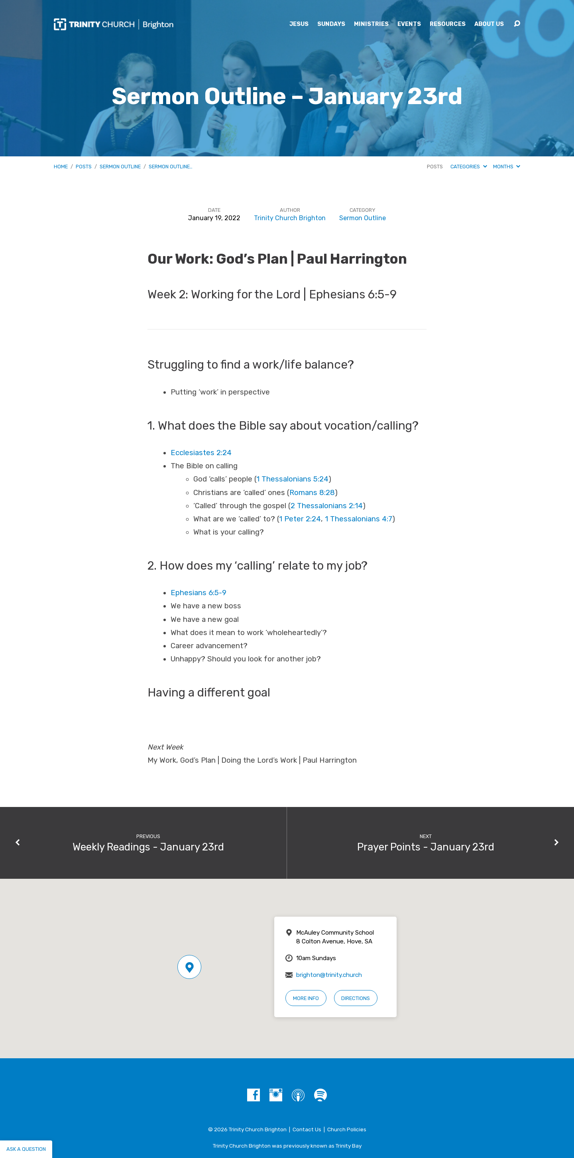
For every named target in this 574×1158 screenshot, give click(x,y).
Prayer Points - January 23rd (425, 847)
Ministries (371, 24)
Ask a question (26, 1149)
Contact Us (307, 1129)
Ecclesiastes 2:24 (201, 452)
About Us (489, 24)
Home (61, 167)
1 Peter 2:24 (300, 519)
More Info (306, 998)
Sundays (331, 24)
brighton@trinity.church (329, 974)
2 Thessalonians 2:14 (327, 505)
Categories (468, 167)
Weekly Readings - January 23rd (148, 847)
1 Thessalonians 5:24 (292, 479)
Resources (448, 24)
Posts (84, 167)
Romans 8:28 (312, 492)
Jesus (299, 24)
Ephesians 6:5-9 (198, 592)
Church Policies (346, 1129)
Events (409, 24)
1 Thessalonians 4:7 (358, 519)
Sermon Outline (120, 167)
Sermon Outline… (171, 167)
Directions (355, 998)
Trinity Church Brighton (290, 218)
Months (506, 167)
